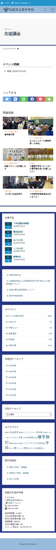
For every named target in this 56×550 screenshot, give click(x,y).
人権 (14, 448)
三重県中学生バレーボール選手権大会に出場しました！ (40, 169)
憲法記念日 (18, 231)
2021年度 (12, 395)
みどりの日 (18, 240)
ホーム (7, 29)
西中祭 (39, 432)
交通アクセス (14, 503)
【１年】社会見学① (13, 194)
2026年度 (12, 365)
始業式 (20, 443)
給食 (11, 443)
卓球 (39, 443)
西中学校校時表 (16, 295)
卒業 (20, 437)
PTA (43, 448)
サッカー (20, 448)
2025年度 (12, 371)
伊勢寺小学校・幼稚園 (19, 473)
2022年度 (12, 389)
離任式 (21, 432)
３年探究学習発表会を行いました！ (40, 195)
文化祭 (45, 432)
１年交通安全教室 (21, 223)
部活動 (32, 163)
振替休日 (17, 256)
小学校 (25, 438)
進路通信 (30, 333)
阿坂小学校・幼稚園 (18, 467)
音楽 (35, 438)
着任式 (15, 443)
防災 (43, 443)
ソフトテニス (30, 443)
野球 (26, 448)
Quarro (33, 544)
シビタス (7, 3)
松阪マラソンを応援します (15, 167)
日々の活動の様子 (11, 132)
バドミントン (30, 432)
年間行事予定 (15, 275)
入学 (34, 448)
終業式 (7, 432)
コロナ (15, 438)
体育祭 (31, 437)
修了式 (30, 448)
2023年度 (12, 383)
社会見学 (14, 432)
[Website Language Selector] (22, 3)
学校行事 (7, 191)
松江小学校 (14, 479)
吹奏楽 (39, 448)
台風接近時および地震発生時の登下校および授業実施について (28, 282)
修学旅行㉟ (9, 134)
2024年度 (12, 377)
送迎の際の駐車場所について (21, 289)
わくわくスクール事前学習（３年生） (40, 142)
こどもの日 (18, 248)
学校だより (30, 327)
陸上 (10, 448)
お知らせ (30, 321)
